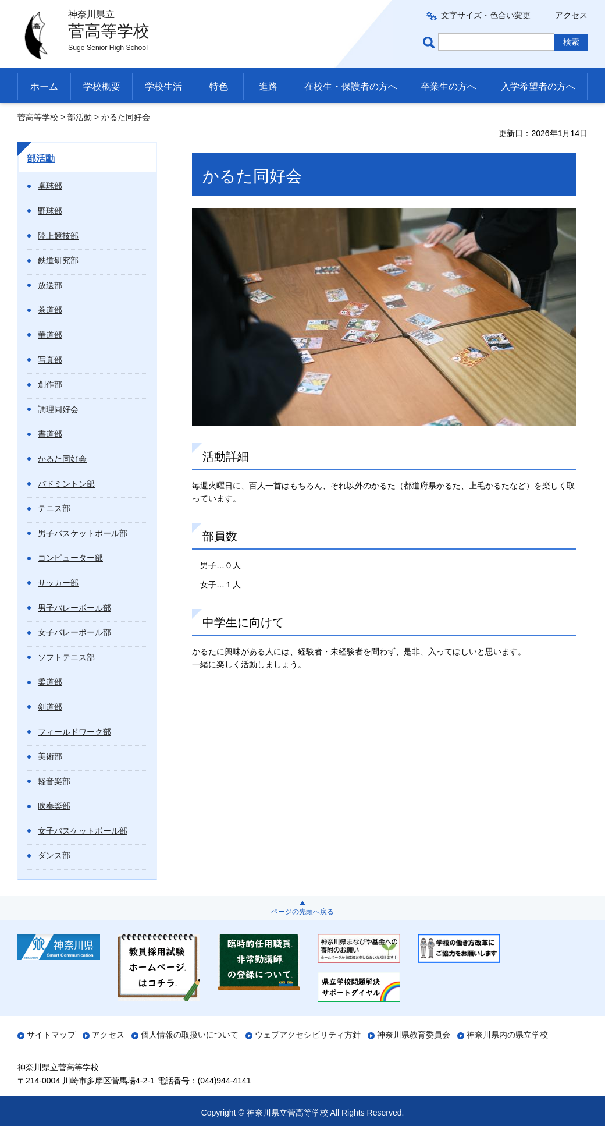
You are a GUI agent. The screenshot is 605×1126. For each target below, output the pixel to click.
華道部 (50, 334)
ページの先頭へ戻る (302, 912)
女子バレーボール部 (74, 632)
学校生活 (163, 86)
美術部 (50, 756)
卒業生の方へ (448, 86)
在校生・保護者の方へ (350, 86)
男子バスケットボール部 (82, 533)
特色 (218, 86)
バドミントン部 (66, 483)
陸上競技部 (58, 235)
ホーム (44, 86)
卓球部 (50, 185)
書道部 (50, 433)
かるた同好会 (62, 458)
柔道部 (50, 681)
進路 (268, 86)
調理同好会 (58, 409)
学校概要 (101, 86)
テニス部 (54, 508)
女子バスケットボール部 (82, 830)
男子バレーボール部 (74, 607)
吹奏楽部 (54, 805)
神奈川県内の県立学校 (507, 1034)
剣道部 (50, 706)
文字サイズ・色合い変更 (486, 15)
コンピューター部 (70, 557)
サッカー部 (58, 582)
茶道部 (50, 309)
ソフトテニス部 (66, 657)
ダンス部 (54, 855)
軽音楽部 (54, 781)
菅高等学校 (37, 117)
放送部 (50, 285)
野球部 (50, 210)
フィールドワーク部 (74, 731)
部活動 (79, 117)
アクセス (571, 15)
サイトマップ (51, 1034)
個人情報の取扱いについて (190, 1034)
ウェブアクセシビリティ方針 (308, 1034)
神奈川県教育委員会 (413, 1034)
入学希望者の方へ (538, 86)
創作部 (50, 384)
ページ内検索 (430, 42)
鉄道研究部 (58, 260)
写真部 (50, 359)
